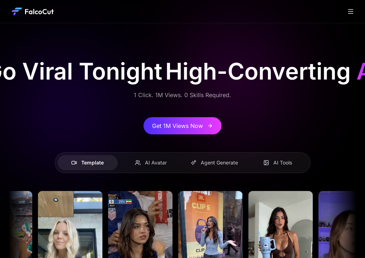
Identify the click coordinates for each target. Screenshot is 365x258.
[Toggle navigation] (351, 11)
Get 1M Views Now (182, 125)
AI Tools (277, 162)
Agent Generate (214, 162)
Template (87, 162)
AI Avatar (151, 162)
